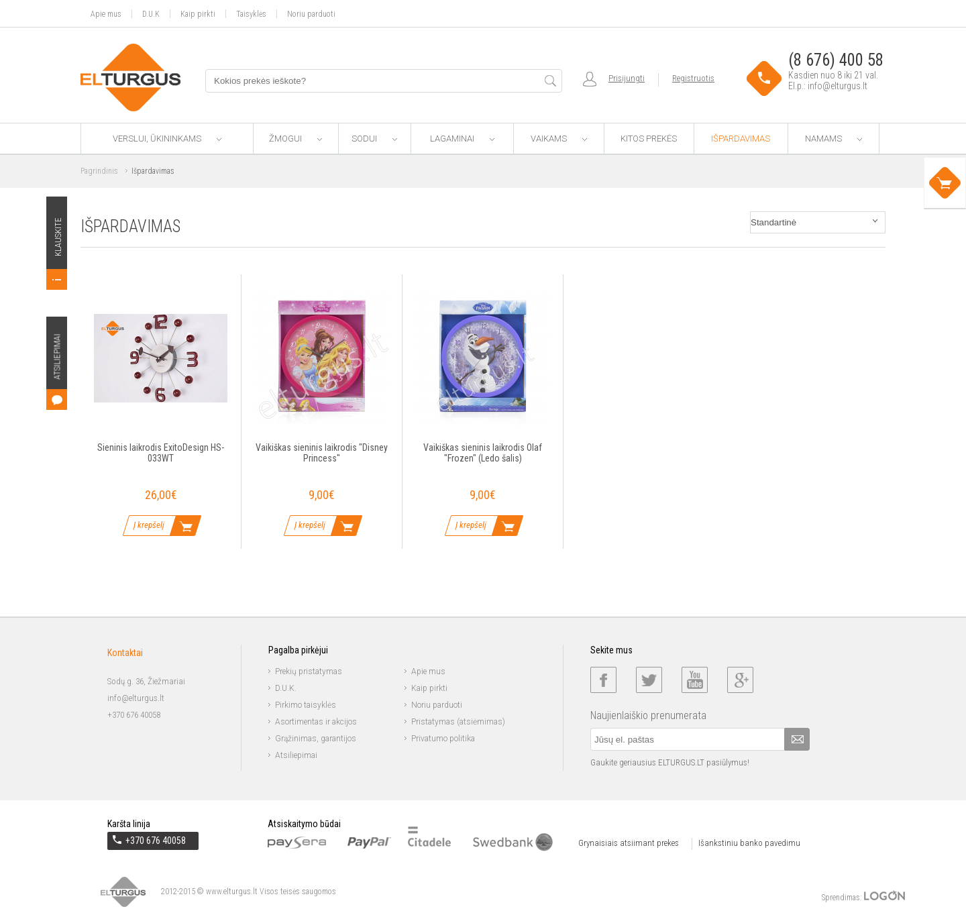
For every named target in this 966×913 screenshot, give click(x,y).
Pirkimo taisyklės (305, 705)
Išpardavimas (740, 138)
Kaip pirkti (197, 13)
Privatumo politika (443, 738)
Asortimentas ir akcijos (316, 722)
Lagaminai (462, 138)
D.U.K (151, 13)
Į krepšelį (148, 525)
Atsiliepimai (296, 755)
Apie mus (106, 13)
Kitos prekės (649, 138)
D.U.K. (286, 688)
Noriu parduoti (311, 13)
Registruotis (693, 78)
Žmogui (295, 138)
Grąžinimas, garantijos (315, 738)
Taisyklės (251, 13)
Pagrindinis (99, 171)
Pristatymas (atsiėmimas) (458, 722)
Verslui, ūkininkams (167, 138)
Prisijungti (626, 78)
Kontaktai (125, 652)
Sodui (374, 138)
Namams (833, 138)
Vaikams (559, 138)
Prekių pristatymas (308, 671)
